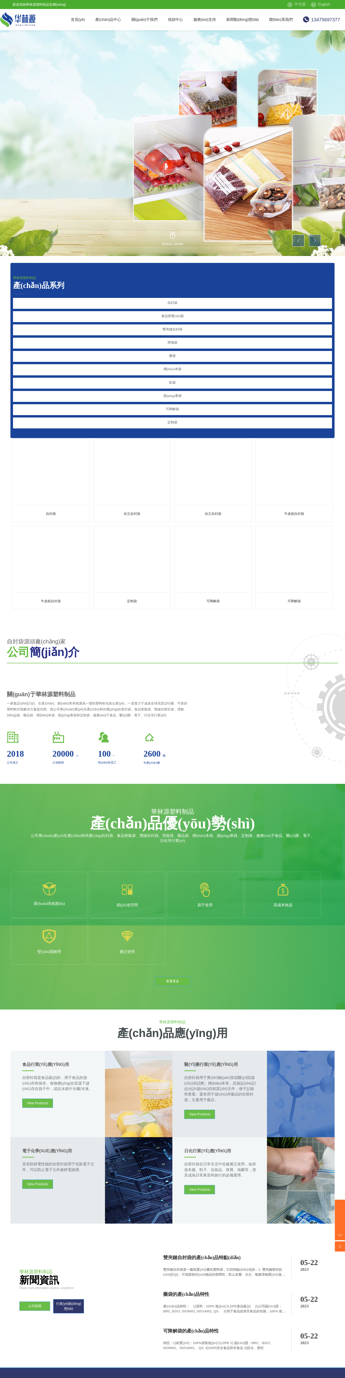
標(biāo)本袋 (172, 364)
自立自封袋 (132, 504)
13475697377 (325, 19)
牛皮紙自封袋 (294, 504)
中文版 (300, 4)
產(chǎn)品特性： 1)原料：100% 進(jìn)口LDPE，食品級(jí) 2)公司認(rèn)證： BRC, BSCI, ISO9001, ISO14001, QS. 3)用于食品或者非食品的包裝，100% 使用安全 (224, 1255)
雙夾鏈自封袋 (172, 327)
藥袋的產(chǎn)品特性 (186, 1237)
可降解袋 (172, 401)
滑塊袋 (172, 339)
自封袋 (172, 303)
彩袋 (172, 376)
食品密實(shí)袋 (172, 315)
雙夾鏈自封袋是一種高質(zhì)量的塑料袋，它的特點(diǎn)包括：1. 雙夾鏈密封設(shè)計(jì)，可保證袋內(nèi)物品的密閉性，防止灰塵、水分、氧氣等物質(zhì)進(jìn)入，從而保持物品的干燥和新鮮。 (222, 1218)
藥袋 (172, 352)
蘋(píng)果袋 (172, 389)
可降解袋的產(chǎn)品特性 (191, 1274)
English (324, 4)
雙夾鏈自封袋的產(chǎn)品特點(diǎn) (202, 1200)
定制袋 (172, 413)
